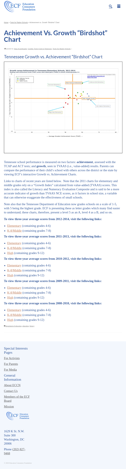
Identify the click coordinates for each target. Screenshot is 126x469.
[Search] (110, 6)
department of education (13, 326)
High (10, 253)
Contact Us (11, 391)
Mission (9, 406)
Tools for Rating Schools (62, 49)
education (25, 326)
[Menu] (119, 6)
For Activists (12, 358)
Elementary (14, 225)
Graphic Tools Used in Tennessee (40, 49)
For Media (10, 369)
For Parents (11, 364)
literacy (32, 326)
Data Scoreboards (20, 49)
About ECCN (12, 385)
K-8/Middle (14, 230)
